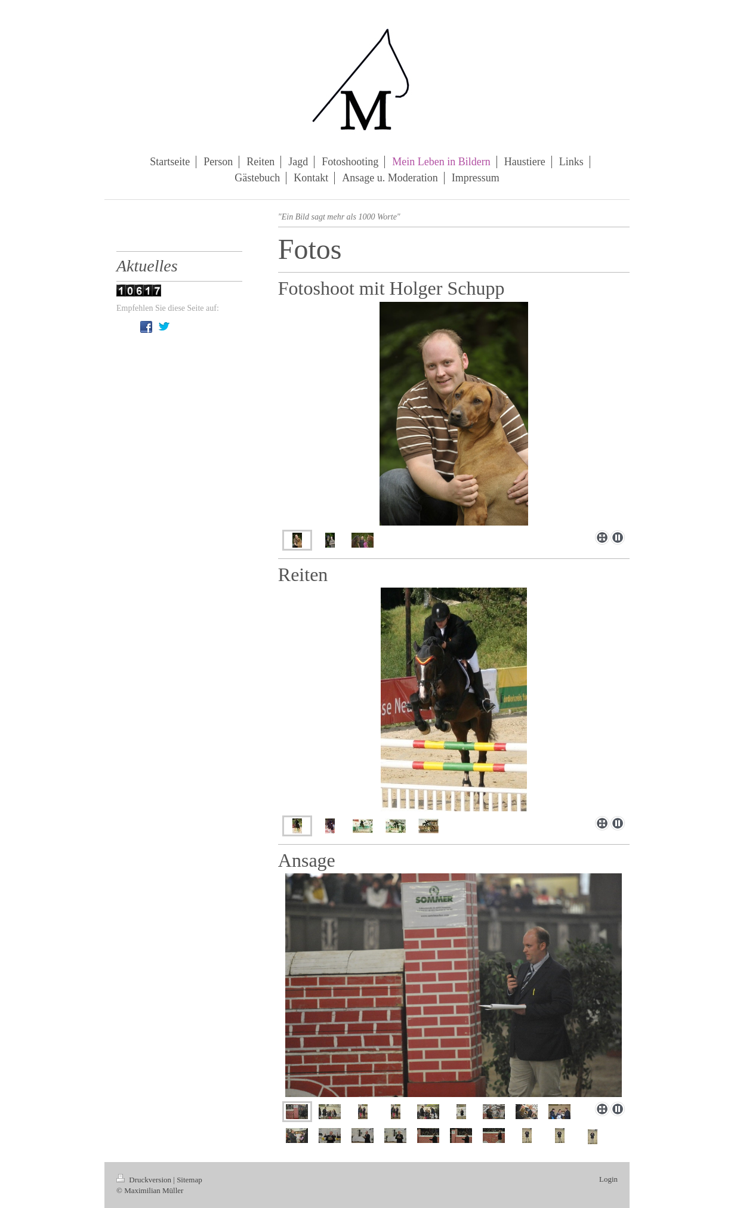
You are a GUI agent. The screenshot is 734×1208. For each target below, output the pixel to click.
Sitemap (189, 1179)
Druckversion (144, 1179)
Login (608, 1179)
